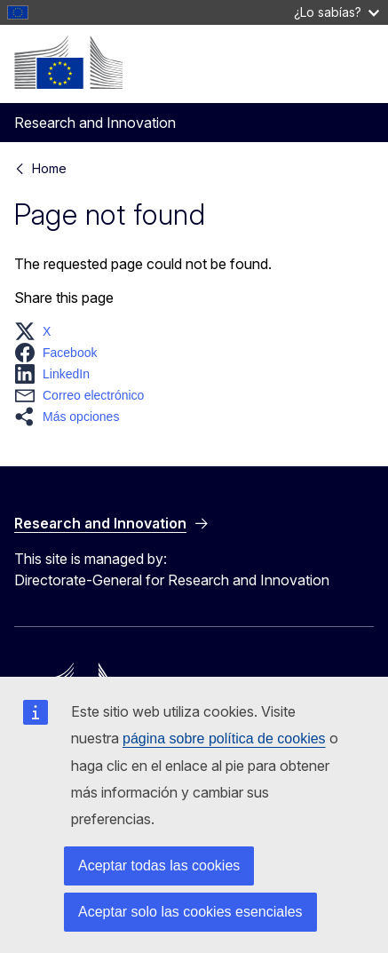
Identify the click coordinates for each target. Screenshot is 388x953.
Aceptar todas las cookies (159, 865)
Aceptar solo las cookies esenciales (190, 911)
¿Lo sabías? (336, 12)
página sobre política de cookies (224, 738)
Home (49, 168)
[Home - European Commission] (68, 62)
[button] (37, 331)
